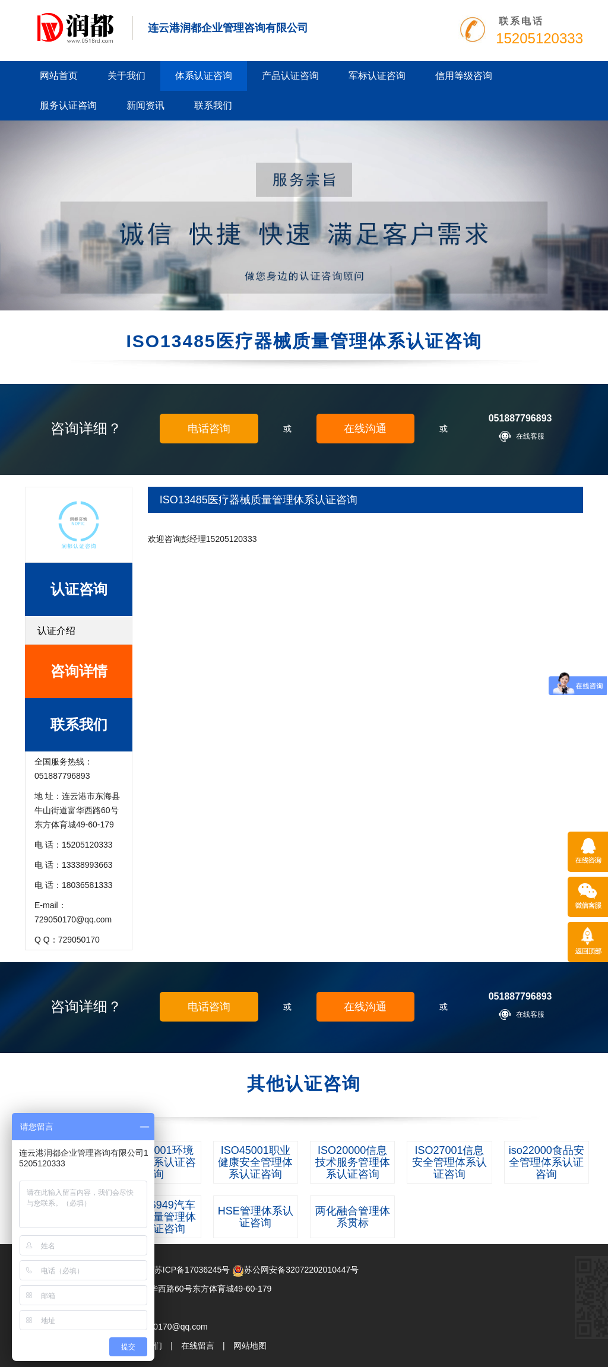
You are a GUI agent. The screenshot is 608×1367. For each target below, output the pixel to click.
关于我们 (126, 76)
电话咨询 (209, 428)
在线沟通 (365, 428)
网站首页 (59, 76)
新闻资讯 (145, 105)
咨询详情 (78, 671)
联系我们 (213, 105)
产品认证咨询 (290, 76)
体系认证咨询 (203, 76)
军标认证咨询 (377, 76)
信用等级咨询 (463, 76)
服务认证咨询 (68, 105)
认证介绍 (56, 631)
